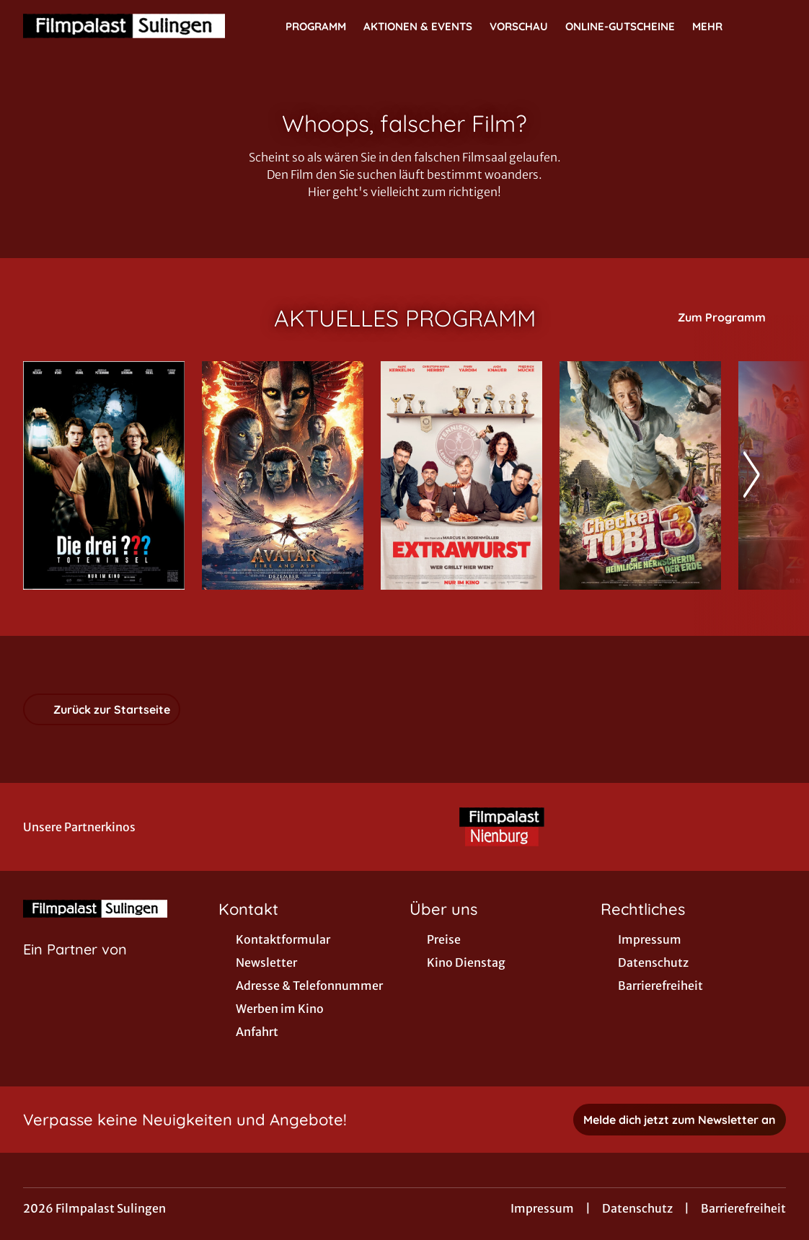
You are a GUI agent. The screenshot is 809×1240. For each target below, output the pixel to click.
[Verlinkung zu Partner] (501, 827)
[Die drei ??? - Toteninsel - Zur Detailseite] (104, 475)
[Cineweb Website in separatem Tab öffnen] (75, 967)
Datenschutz (637, 1208)
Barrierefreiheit (743, 1208)
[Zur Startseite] (124, 26)
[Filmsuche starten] (771, 26)
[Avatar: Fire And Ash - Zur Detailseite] (282, 475)
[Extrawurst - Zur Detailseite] (461, 475)
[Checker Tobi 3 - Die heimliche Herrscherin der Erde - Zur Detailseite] (640, 475)
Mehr (716, 26)
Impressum (542, 1208)
